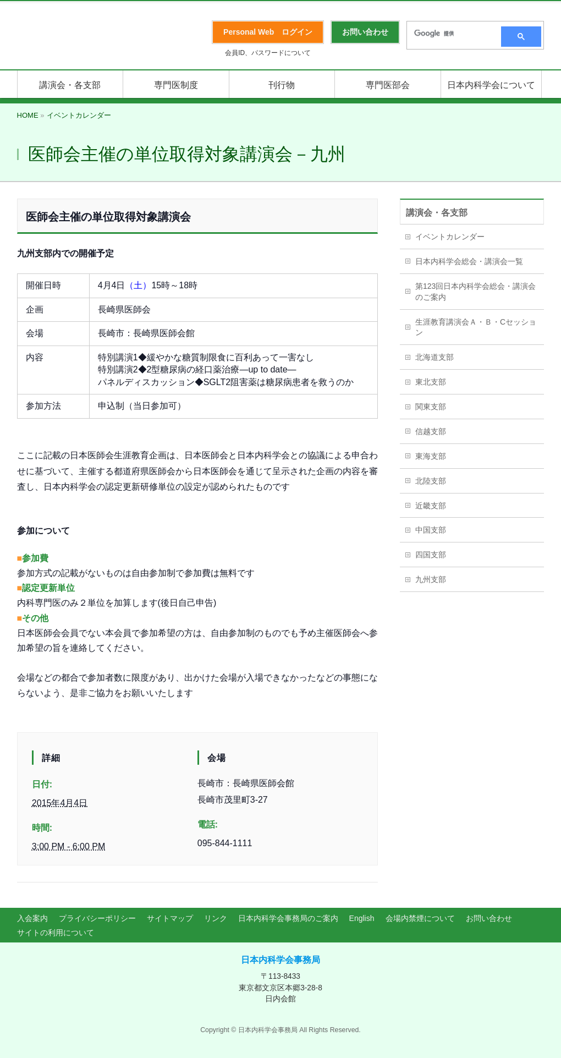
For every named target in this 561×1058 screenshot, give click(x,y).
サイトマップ (170, 918)
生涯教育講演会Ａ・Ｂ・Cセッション (475, 327)
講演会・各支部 (437, 212)
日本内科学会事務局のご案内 (288, 918)
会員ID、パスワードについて (268, 53)
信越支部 (430, 431)
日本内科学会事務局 (280, 959)
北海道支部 (434, 357)
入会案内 (32, 918)
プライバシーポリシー (97, 918)
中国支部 (430, 529)
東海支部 (430, 456)
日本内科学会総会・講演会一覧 (469, 261)
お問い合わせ (489, 918)
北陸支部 (430, 480)
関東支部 (430, 406)
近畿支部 (430, 505)
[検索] (450, 33)
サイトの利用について (55, 932)
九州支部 (430, 579)
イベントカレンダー (450, 236)
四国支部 (430, 554)
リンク (215, 918)
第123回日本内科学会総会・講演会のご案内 (475, 291)
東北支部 (430, 381)
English (362, 918)
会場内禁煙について (420, 918)
